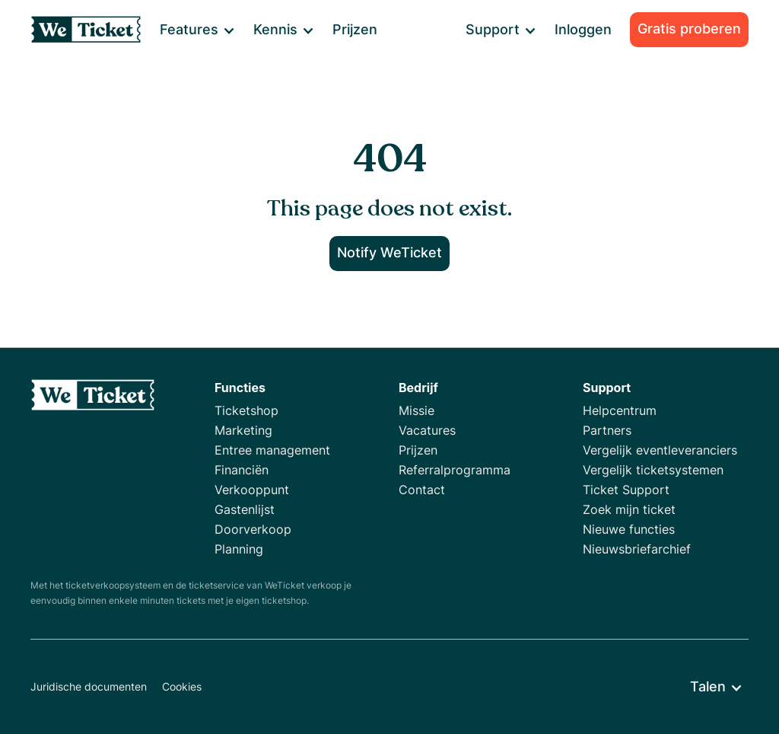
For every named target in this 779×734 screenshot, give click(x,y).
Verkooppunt (252, 489)
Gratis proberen (689, 29)
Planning (239, 549)
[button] (196, 29)
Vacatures (427, 430)
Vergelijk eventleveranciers (660, 450)
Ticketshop (246, 410)
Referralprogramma (454, 469)
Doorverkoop (253, 529)
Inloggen (583, 29)
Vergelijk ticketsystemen (653, 469)
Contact (422, 489)
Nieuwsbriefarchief (637, 549)
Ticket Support (626, 489)
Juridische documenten (88, 686)
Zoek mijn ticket (629, 509)
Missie (416, 410)
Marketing (243, 430)
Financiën (242, 469)
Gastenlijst (245, 509)
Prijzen (354, 29)
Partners (607, 430)
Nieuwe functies (629, 529)
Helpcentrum (620, 410)
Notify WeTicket (389, 252)
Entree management (272, 450)
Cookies (182, 686)
